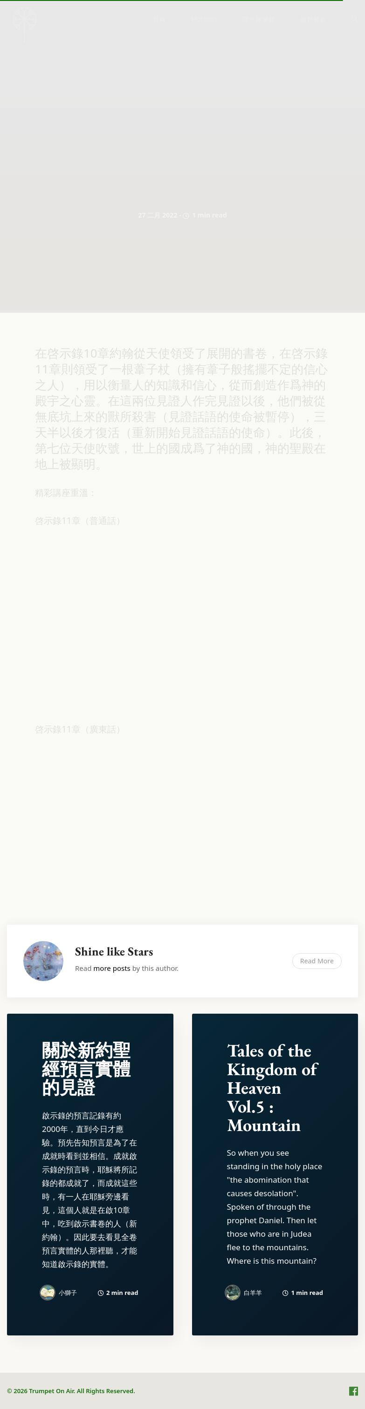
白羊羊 (253, 1292)
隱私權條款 (258, 18)
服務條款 (313, 18)
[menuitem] (158, 18)
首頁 (158, 18)
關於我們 (204, 18)
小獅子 (68, 1292)
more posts (111, 968)
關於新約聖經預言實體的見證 (86, 1069)
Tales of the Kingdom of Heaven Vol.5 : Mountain (272, 1087)
